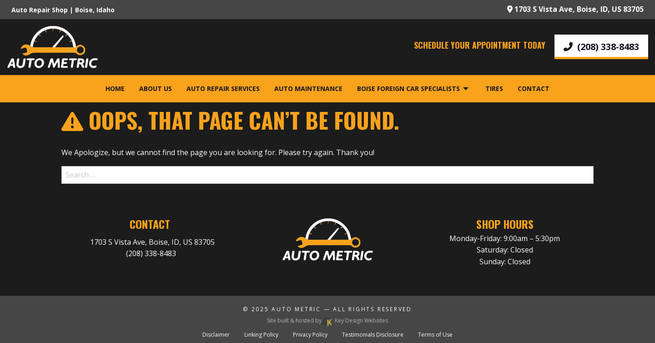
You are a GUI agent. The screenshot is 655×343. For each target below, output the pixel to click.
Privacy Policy (310, 334)
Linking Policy (261, 334)
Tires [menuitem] (494, 88)
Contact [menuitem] (533, 88)
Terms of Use (435, 334)
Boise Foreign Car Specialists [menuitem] (408, 88)
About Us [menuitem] (155, 88)
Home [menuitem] (115, 88)
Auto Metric (296, 309)
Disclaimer (216, 334)
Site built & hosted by (327, 320)
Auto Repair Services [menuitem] (223, 88)
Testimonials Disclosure (372, 334)
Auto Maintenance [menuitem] (308, 88)
